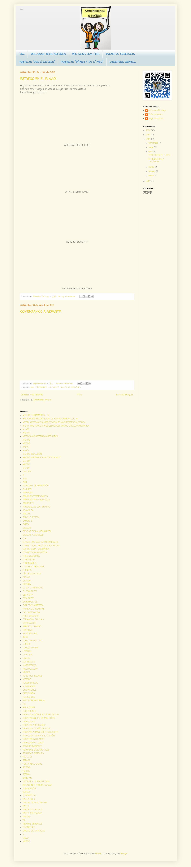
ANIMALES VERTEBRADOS (35, 496)
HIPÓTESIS (27, 630)
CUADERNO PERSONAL (33, 566)
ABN (22, 54)
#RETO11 (26, 433)
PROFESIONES (29, 711)
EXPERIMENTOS (30, 602)
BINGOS (26, 513)
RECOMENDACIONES (32, 746)
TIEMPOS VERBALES (32, 824)
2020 (148, 130)
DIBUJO (26, 577)
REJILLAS (27, 757)
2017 (148, 181)
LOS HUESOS (29, 661)
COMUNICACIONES (31, 556)
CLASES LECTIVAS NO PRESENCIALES (40, 542)
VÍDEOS (26, 841)
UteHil (98, 853)
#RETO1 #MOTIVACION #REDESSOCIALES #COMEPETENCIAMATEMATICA (56, 426)
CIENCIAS (27, 528)
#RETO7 (26, 461)
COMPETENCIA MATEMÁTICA (47, 387)
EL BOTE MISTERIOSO (33, 587)
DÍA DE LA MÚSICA (32, 573)
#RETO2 (26, 440)
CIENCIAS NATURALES (33, 535)
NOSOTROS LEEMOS (32, 676)
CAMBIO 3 (27, 521)
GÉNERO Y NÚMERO (32, 626)
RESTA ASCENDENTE (32, 764)
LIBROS (26, 658)
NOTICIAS (27, 679)
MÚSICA (26, 672)
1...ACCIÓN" (27, 471)
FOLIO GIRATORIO (31, 616)
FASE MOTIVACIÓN (31, 612)
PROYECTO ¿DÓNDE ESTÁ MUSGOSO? (41, 714)
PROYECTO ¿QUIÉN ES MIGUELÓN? (39, 718)
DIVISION (64, 387)
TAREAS (26, 816)
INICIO (25, 637)
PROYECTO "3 (29, 721)
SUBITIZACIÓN (29, 788)
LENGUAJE (28, 654)
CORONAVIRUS (29, 563)
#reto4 (26, 447)
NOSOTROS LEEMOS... (122, 62)
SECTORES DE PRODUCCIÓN (36, 781)
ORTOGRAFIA (29, 693)
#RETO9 (26, 468)
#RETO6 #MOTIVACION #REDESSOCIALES (42, 457)
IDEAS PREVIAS (30, 633)
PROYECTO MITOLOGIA (33, 742)
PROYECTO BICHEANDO (120, 54)
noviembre (153, 143)
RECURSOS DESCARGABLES (48, 54)
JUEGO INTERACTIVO (32, 640)
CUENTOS (27, 570)
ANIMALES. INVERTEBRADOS (36, 499)
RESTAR (26, 767)
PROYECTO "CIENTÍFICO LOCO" (37, 62)
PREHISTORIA (29, 707)
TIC (24, 820)
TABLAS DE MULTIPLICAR (35, 802)
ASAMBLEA (28, 510)
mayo (151, 147)
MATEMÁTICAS (29, 665)
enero (151, 175)
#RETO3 (26, 443)
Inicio (79, 394)
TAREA (26, 806)
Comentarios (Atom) (42, 400)
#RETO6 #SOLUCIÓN (32, 454)
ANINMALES (28, 503)
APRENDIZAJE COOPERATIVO (36, 507)
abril (150, 151)
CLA (24, 538)
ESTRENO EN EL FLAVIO (38, 79)
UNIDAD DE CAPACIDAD (34, 831)
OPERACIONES (74, 387)
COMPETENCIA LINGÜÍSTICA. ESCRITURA (41, 545)
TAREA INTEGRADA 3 (32, 809)
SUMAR (26, 792)
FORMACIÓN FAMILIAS (33, 619)
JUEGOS (27, 644)
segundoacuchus (155, 118)
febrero (152, 171)
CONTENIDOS (29, 559)
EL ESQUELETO (30, 591)
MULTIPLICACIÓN (30, 669)
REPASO (26, 760)
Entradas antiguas (124, 394)
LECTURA (27, 651)
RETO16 (26, 774)
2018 (148, 139)
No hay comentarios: (67, 296)
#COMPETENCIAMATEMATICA (36, 415)
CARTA (26, 524)
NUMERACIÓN (29, 686)
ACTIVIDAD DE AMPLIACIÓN (36, 485)
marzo (151, 167)
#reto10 (26, 429)
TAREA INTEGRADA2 (32, 813)
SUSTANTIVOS (29, 795)
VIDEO (26, 838)
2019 (148, 134)
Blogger (124, 853)
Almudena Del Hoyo (157, 110)
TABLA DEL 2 (29, 799)
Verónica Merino (155, 114)
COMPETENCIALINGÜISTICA (35, 552)
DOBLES (27, 584)
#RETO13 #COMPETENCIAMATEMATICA (40, 436)
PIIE (24, 704)
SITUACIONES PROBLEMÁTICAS (37, 785)
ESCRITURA (28, 595)
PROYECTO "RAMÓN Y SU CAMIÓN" (82, 62)
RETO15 (26, 771)
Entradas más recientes (32, 394)
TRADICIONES (29, 827)
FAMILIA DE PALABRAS (34, 609)
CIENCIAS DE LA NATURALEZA (37, 531)
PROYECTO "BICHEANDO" (34, 725)
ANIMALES (28, 492)
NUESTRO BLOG (30, 683)
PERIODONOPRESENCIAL (34, 700)
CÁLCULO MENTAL (31, 517)
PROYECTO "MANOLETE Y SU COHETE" (40, 732)
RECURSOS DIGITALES (85, 54)
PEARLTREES (29, 697)
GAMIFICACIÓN (29, 623)
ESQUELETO (28, 598)
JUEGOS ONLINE (30, 647)
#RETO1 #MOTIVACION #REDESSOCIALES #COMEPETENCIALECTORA (54, 422)
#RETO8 (26, 464)
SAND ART (28, 778)
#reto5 (26, 450)
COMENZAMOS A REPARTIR (40, 311)
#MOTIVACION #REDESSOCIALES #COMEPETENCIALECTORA (50, 418)
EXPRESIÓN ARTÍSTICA (33, 605)
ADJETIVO (27, 489)
